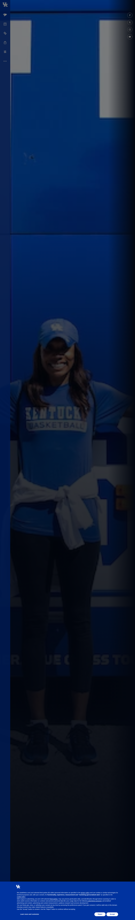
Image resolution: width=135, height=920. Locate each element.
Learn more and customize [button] (29, 914)
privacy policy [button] (85, 892)
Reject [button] (100, 914)
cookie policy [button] (21, 897)
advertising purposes (95, 901)
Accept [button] (112, 914)
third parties (54, 899)
